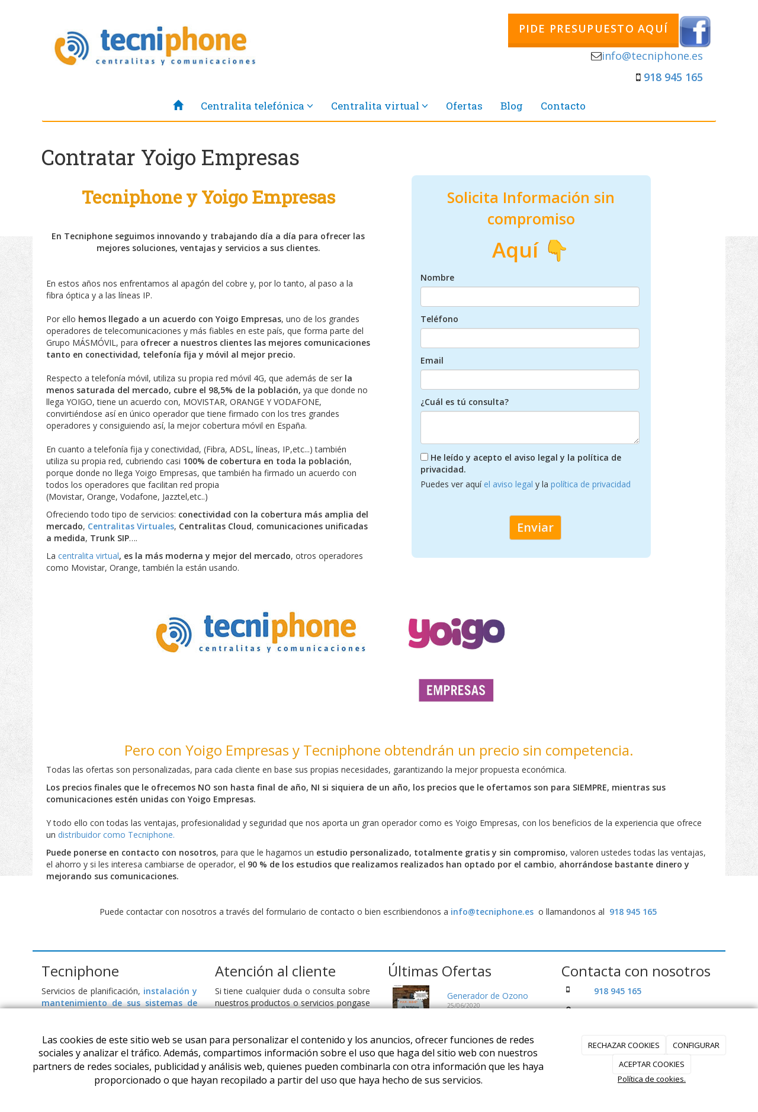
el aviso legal (509, 484)
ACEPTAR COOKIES (652, 1064)
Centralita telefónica (257, 106)
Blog (511, 106)
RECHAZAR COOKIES (624, 1045)
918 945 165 (673, 77)
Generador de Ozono (487, 995)
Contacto (563, 106)
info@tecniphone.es (652, 56)
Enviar (535, 527)
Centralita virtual (379, 106)
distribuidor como (93, 834)
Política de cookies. (652, 1079)
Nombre (437, 277)
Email (432, 360)
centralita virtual (88, 555)
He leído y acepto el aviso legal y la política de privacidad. (520, 463)
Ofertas (464, 106)
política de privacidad (591, 484)
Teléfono (439, 318)
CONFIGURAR (696, 1045)
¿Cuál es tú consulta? (464, 401)
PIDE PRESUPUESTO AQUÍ (593, 28)
